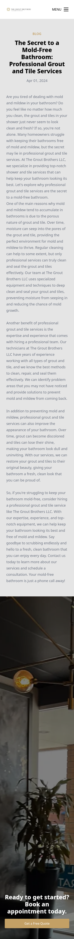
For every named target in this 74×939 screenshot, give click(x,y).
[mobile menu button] (66, 9)
